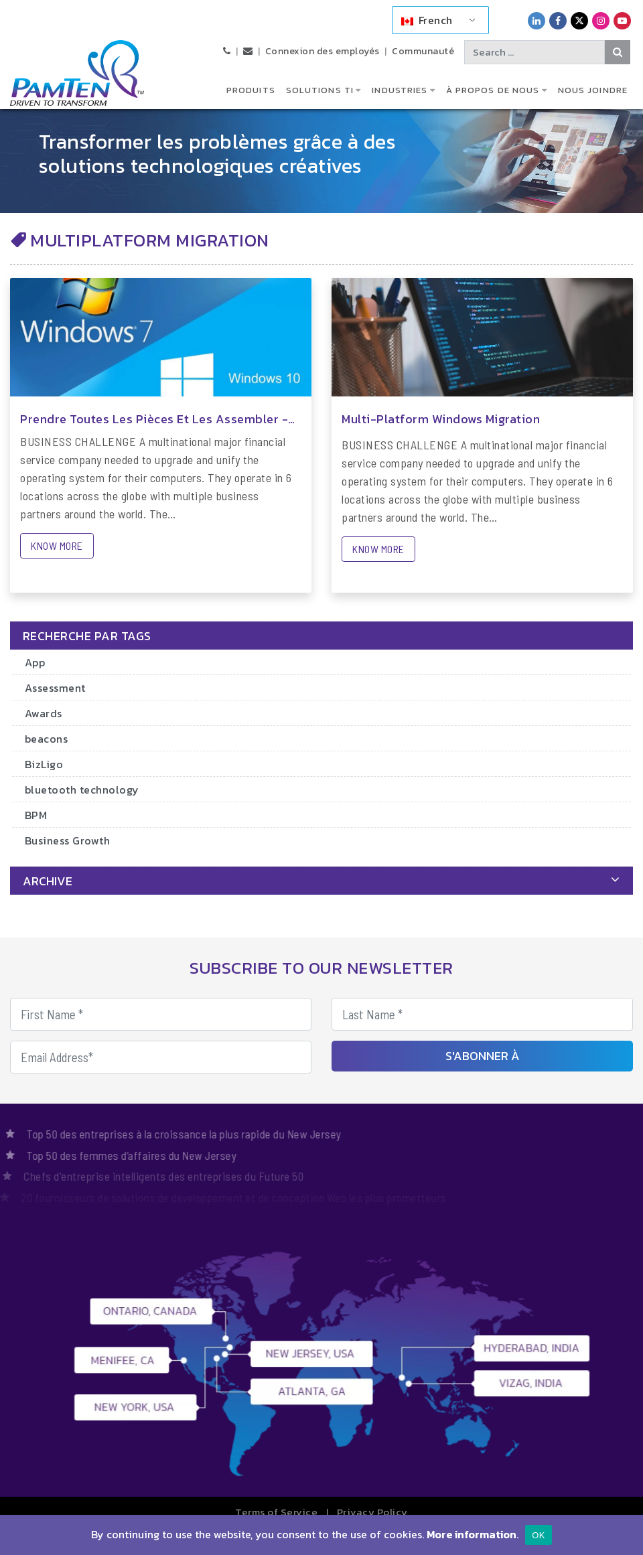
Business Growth (68, 840)
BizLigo (44, 764)
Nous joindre (593, 90)
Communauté (423, 51)
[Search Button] (618, 52)
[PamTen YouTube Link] (622, 20)
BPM (36, 815)
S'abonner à (482, 1056)
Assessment (55, 688)
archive (47, 881)
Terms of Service (276, 1512)
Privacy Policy (372, 1512)
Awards (43, 713)
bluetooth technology (82, 790)
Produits (250, 90)
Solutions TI (320, 90)
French (427, 20)
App (35, 662)
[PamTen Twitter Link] (579, 20)
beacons (46, 739)
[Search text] (534, 52)
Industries (399, 90)
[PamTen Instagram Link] (601, 20)
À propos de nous (493, 90)
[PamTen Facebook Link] (558, 20)
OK (538, 1535)
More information (471, 1534)
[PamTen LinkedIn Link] (536, 20)
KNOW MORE (57, 545)
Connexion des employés (322, 51)
